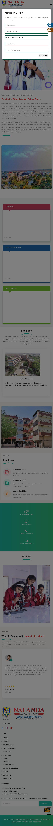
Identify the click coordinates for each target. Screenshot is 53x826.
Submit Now (43, 56)
